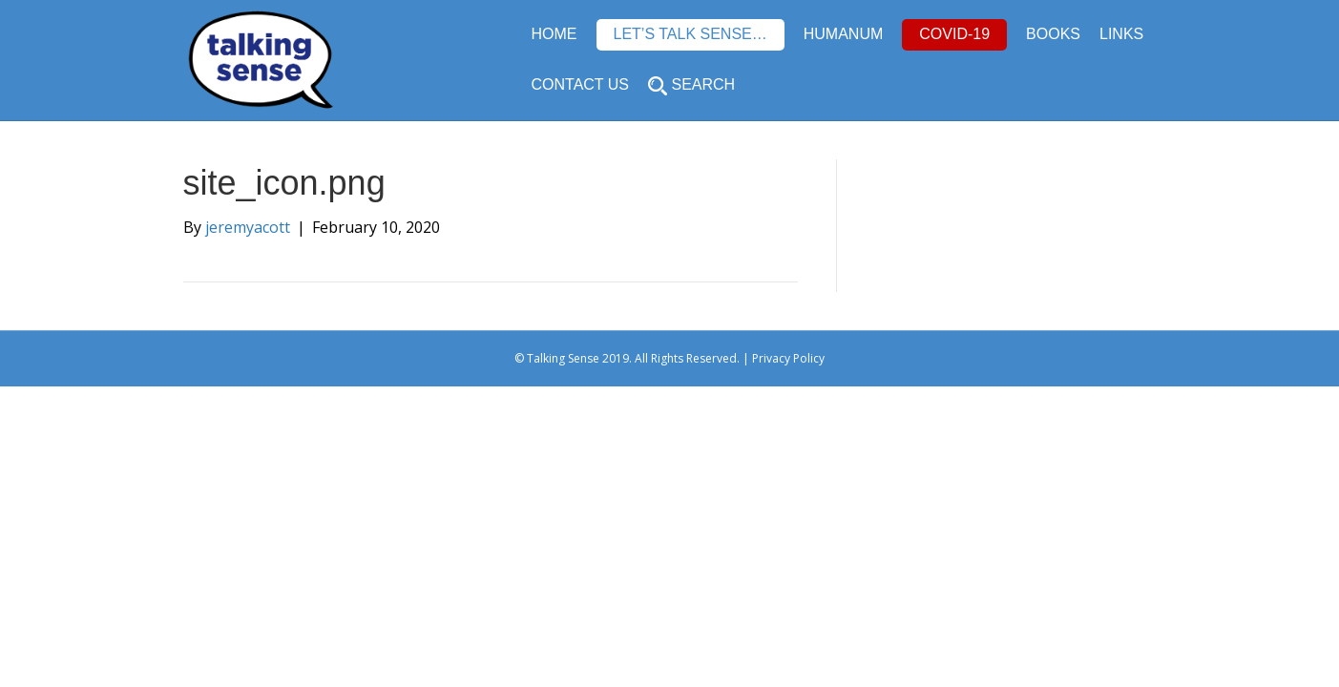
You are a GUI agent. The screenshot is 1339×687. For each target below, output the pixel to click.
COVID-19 (954, 34)
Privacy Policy (788, 358)
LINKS (1121, 34)
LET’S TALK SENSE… (690, 34)
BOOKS (1053, 34)
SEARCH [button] (691, 85)
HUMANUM (844, 34)
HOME (554, 34)
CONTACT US (581, 84)
